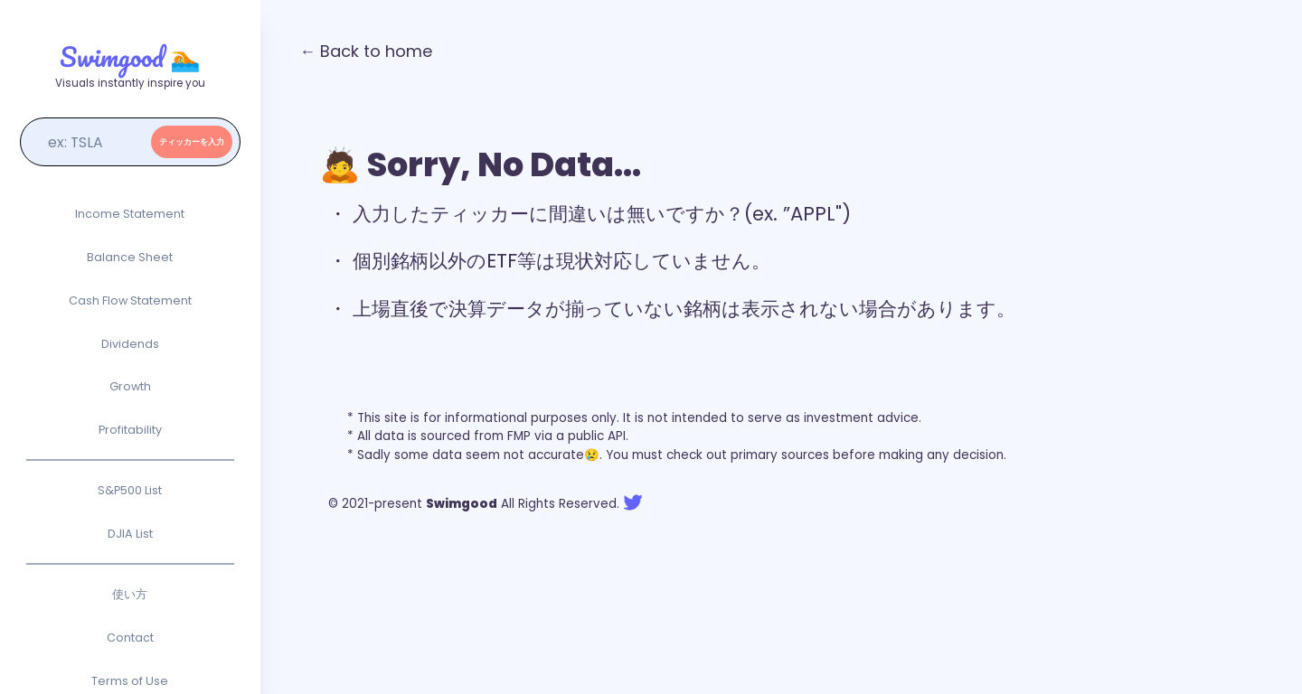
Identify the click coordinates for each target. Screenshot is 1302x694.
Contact (130, 637)
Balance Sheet (130, 257)
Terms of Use (129, 681)
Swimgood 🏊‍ (130, 56)
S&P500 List (130, 490)
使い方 (129, 594)
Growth (130, 386)
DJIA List (130, 533)
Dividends (130, 344)
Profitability (130, 429)
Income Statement (129, 213)
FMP (519, 436)
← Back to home (365, 51)
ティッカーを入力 (191, 141)
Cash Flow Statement (130, 300)
